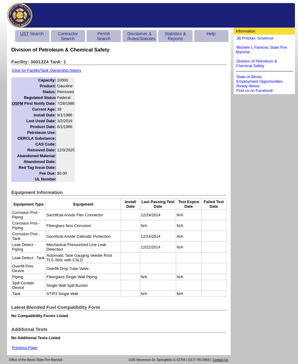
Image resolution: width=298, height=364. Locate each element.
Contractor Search (68, 36)
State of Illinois (249, 76)
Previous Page (24, 347)
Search (31, 33)
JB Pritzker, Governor (255, 38)
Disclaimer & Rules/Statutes (141, 36)
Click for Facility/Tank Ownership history (46, 70)
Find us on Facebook (254, 90)
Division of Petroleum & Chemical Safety (256, 63)
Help (211, 33)
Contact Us (220, 360)
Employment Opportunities (259, 81)
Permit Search (104, 36)
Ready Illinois (248, 86)
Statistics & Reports (175, 36)
